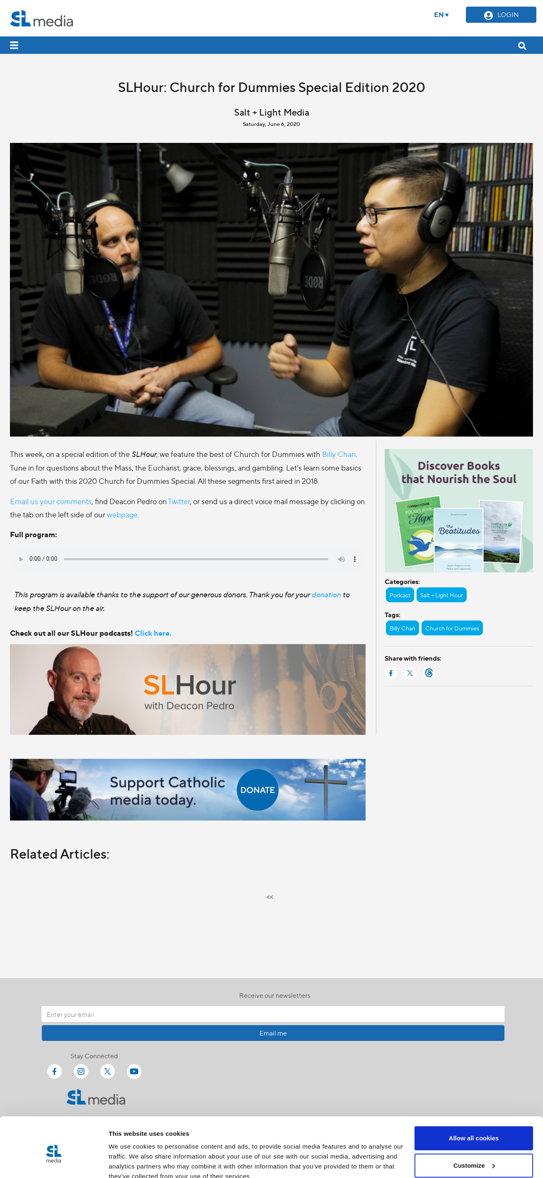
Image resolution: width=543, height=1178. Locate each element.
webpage (122, 514)
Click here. (153, 633)
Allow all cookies (474, 1100)
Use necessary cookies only (473, 1155)
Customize (474, 1127)
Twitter (179, 501)
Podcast (400, 595)
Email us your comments (51, 501)
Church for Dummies (452, 628)
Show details (128, 1161)
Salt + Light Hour (441, 595)
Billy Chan (339, 454)
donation (326, 594)
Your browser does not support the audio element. (188, 559)
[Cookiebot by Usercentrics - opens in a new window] (53, 1162)
